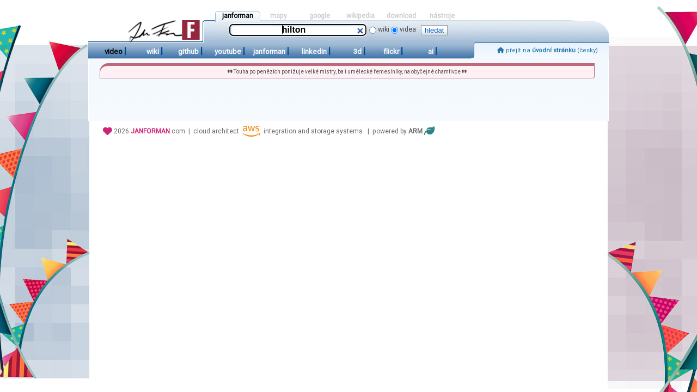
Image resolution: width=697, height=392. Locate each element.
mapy (278, 16)
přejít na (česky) (547, 50)
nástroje (442, 16)
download (401, 16)
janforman (237, 16)
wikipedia (360, 16)
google (319, 16)
